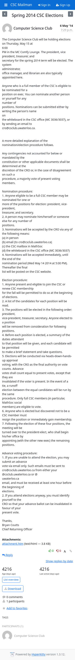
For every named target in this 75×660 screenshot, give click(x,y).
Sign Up (63, 5)
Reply (7, 555)
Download (12, 589)
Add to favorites (14, 608)
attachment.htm (12, 544)
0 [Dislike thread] (58, 551)
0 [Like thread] (51, 551)
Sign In (44, 5)
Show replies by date (59, 561)
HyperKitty (38, 654)
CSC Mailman (21, 4)
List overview (11, 579)
